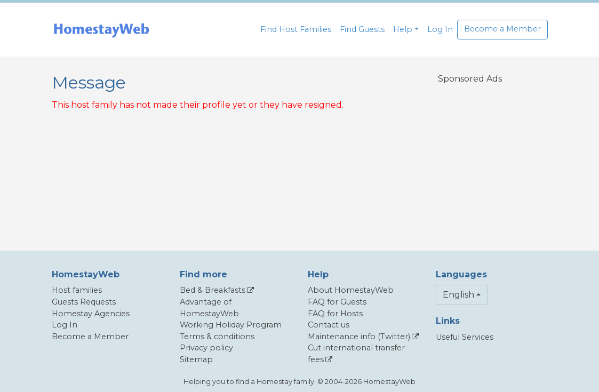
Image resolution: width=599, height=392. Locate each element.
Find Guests (362, 29)
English (458, 295)
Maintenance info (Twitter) (359, 336)
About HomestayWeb (351, 290)
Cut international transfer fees (356, 353)
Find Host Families (295, 29)
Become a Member (502, 29)
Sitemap (196, 359)
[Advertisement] (473, 160)
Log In (440, 29)
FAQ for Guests (337, 302)
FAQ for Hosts (335, 313)
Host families (77, 290)
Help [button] (402, 29)
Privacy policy (206, 348)
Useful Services (464, 337)
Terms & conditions (217, 336)
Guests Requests (84, 302)
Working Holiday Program (231, 325)
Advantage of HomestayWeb (209, 307)
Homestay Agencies (91, 313)
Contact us (328, 325)
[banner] (101, 30)
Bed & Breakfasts (212, 290)
